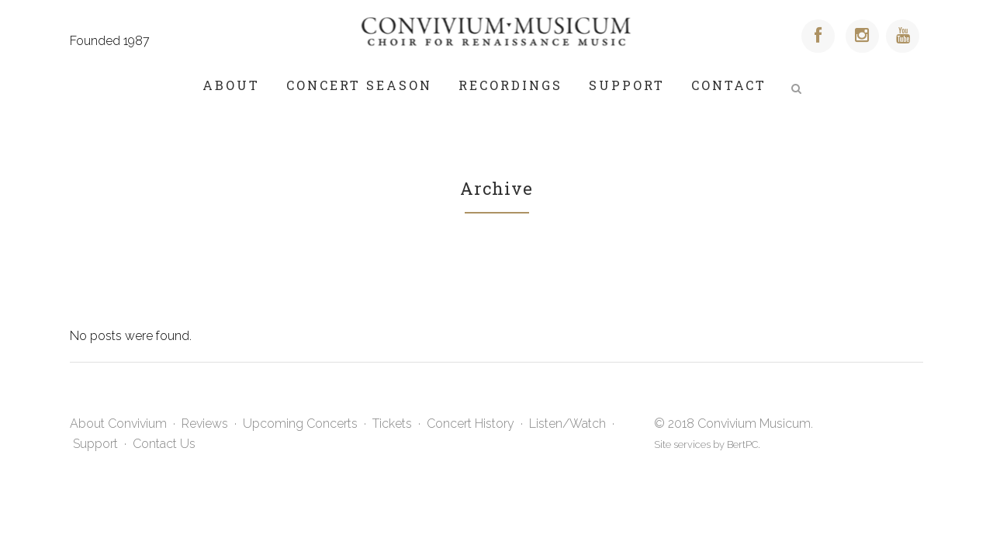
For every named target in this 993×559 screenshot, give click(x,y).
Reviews (205, 423)
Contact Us (164, 443)
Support (95, 443)
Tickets (392, 423)
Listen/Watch (567, 423)
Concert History (470, 423)
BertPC (742, 444)
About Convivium (118, 423)
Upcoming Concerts (300, 423)
